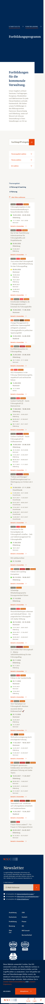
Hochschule (12, 917)
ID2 (23, 926)
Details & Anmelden (17, 226)
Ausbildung (12, 912)
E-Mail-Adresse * (9, 882)
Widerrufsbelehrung (23, 899)
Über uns (10, 931)
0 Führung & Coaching (18, 187)
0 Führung (13, 191)
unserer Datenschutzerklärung (14, 981)
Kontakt (24, 917)
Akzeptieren (24, 991)
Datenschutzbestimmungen (25, 894)
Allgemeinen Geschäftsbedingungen (28, 896)
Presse (24, 921)
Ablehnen (6, 991)
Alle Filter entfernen (18, 197)
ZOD (23, 912)
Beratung (12, 926)
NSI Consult (25, 930)
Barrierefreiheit (27, 935)
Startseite (14, 26)
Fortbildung (31, 26)
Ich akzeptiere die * (20, 894)
